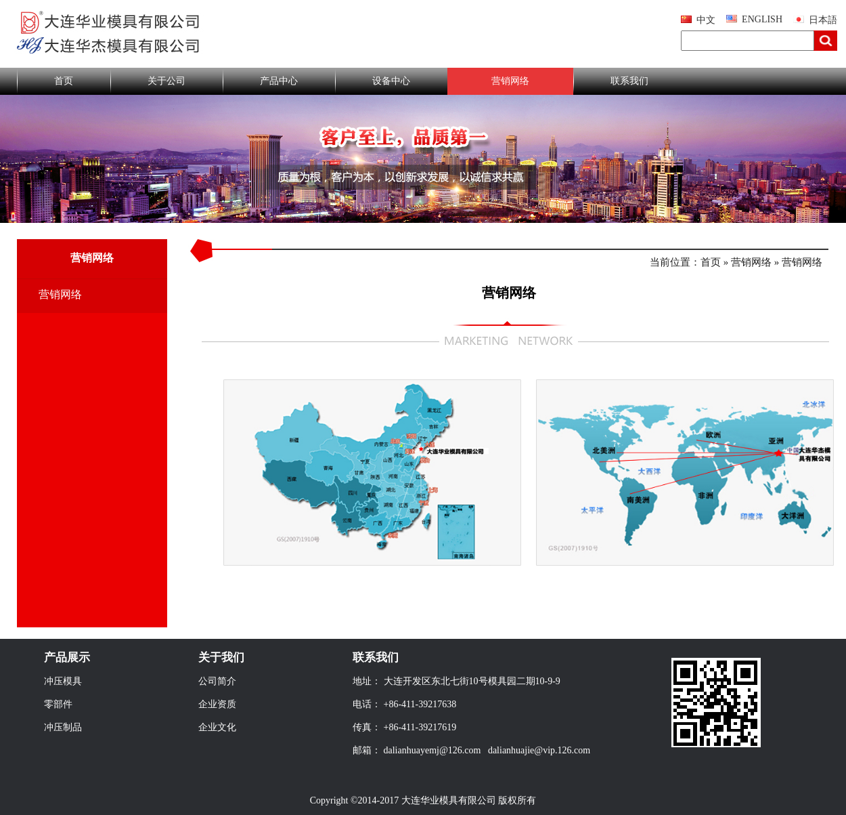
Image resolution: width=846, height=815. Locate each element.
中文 (705, 20)
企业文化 (217, 727)
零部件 (58, 704)
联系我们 (629, 81)
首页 (63, 81)
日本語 (823, 20)
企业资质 (217, 704)
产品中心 (279, 81)
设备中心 (391, 81)
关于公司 (166, 81)
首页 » (715, 262)
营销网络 (510, 81)
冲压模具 (63, 681)
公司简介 (217, 681)
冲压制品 (63, 727)
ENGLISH (762, 19)
